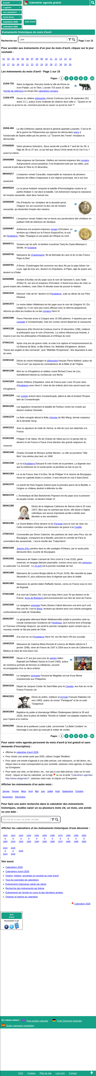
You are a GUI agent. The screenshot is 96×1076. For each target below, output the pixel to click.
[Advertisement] (58, 12)
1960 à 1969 (52, 838)
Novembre (7, 797)
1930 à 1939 (29, 838)
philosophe (40, 98)
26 (51, 64)
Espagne (32, 247)
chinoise (53, 417)
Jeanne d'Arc (23, 548)
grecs (76, 132)
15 (70, 59)
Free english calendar (37, 1021)
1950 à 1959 (44, 838)
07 (32, 59)
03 (13, 59)
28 (60, 64)
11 (51, 59)
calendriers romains (48, 91)
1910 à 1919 (13, 838)
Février (15, 791)
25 (46, 64)
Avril (30, 791)
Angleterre (12, 236)
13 (60, 59)
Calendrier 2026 (81, 904)
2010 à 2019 (5, 851)
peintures (87, 562)
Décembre (20, 797)
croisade (21, 322)
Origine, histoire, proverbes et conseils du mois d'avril (32, 876)
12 (56, 59)
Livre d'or (60, 1073)
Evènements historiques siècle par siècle (25, 884)
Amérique (57, 623)
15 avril (38, 566)
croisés (24, 396)
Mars (23, 791)
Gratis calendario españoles (20, 1026)
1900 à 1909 (5, 838)
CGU (20, 1073)
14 (65, 59)
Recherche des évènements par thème (24, 888)
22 (32, 64)
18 (13, 64)
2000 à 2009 (84, 838)
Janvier (6, 791)
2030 (21, 851)
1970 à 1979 (60, 838)
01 (3, 59)
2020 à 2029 (13, 851)
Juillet (50, 791)
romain (54, 229)
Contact (73, 1073)
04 (18, 59)
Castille (78, 527)
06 (27, 59)
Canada (69, 686)
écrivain (64, 697)
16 (3, 64)
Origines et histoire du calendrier (21, 897)
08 (37, 59)
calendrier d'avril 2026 (27, 752)
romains (85, 160)
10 (46, 59)
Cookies (31, 1073)
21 (27, 64)
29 (65, 64)
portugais (35, 605)
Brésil (39, 609)
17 (8, 64)
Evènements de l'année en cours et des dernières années (34, 892)
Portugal (58, 524)
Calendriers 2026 (14, 867)
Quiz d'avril (30, 22)
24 (41, 64)
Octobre (79, 791)
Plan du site (45, 1073)
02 (8, 59)
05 (22, 59)
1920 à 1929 (21, 838)
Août (57, 791)
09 (41, 59)
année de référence (14, 91)
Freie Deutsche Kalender (69, 1021)
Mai (37, 791)
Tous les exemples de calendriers (22, 880)
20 (22, 64)
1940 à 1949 (36, 838)
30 (70, 64)
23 (37, 64)
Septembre (67, 791)
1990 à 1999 (76, 838)
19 (18, 64)
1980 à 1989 (68, 838)
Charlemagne (37, 255)
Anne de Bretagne (34, 598)
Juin (43, 791)
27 (56, 64)
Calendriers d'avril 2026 (17, 871)
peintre (53, 658)
